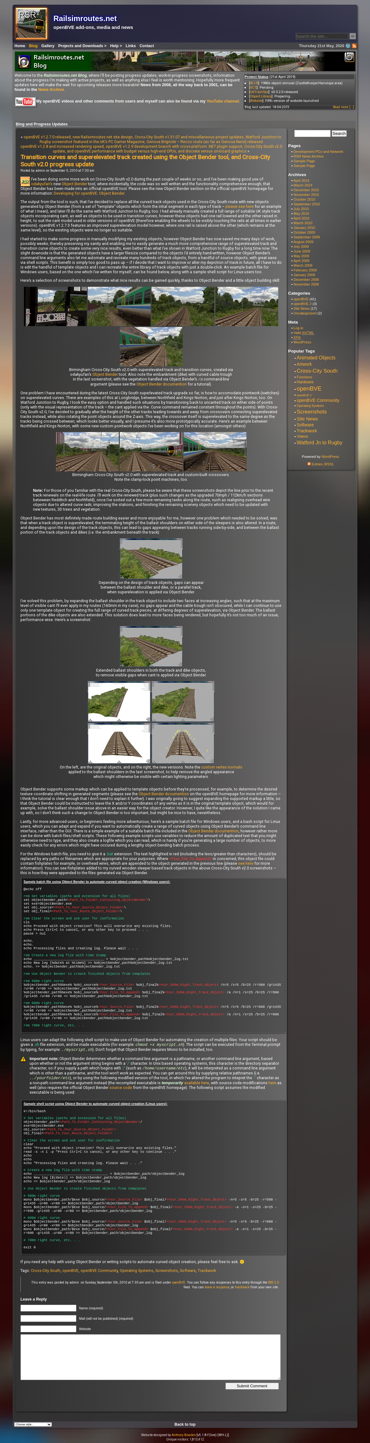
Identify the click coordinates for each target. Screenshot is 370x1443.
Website (256, 100)
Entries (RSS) (320, 464)
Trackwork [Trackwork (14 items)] (307, 430)
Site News (302, 308)
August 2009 (303, 242)
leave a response (217, 1289)
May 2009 (301, 256)
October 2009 (304, 232)
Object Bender (74, 183)
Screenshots (166, 1272)
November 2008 (306, 284)
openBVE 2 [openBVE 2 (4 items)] (304, 395)
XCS (253, 87)
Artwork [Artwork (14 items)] (304, 364)
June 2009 (302, 251)
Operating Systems (136, 1272)
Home (19, 46)
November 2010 (306, 195)
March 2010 (303, 223)
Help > (116, 46)
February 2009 (305, 270)
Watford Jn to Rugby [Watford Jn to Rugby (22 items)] (319, 442)
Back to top (185, 1426)
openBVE (70, 1272)
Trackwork (207, 1272)
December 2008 (306, 279)
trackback (242, 1289)
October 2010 (304, 199)
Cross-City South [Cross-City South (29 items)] (317, 371)
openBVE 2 (303, 304)
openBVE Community (99, 1272)
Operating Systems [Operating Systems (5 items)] (310, 406)
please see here (239, 206)
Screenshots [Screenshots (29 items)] (312, 411)
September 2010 (307, 204)
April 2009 (301, 261)
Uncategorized (305, 313)
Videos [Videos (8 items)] (302, 436)
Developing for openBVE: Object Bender (89, 193)
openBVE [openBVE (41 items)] (309, 388)
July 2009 (301, 246)
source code (120, 1089)
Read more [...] (343, 107)
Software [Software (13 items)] (305, 424)
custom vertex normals (221, 767)
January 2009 (304, 275)
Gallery (48, 46)
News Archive (51, 89)
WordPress (302, 342)
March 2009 (303, 265)
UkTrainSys (259, 92)
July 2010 (301, 209)
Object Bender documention (161, 384)
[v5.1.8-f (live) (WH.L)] (212, 1436)
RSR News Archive (309, 156)
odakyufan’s (41, 183)
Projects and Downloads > (82, 46)
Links (131, 46)
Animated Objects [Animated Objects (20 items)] (316, 357)
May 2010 (301, 213)
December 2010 (306, 190)
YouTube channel (223, 101)
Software (188, 1272)
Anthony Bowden (184, 1436)
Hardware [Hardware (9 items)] (305, 382)
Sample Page (304, 161)
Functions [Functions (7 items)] (304, 377)
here (272, 1084)
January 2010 (304, 228)
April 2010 (301, 218)
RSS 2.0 (273, 1284)
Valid (304, 333)
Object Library (261, 96)
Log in (298, 328)
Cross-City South (45, 1272)
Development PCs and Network (318, 151)
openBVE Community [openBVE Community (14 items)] (318, 400)
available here (196, 1084)
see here (245, 863)
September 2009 (307, 237)
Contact (147, 46)
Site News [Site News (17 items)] (307, 418)
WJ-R (254, 83)
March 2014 (303, 185)
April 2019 (301, 180)
